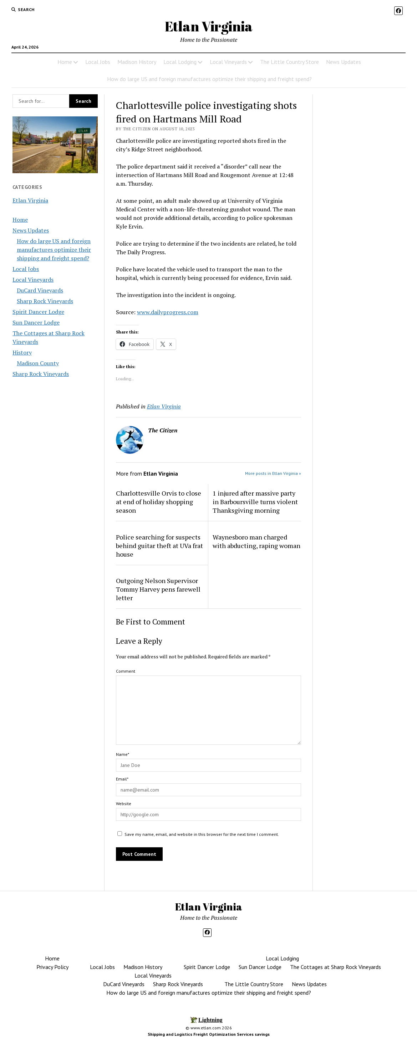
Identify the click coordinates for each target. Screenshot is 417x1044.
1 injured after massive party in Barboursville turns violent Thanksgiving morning (255, 502)
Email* (122, 779)
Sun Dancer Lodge (36, 322)
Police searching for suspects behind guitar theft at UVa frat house (159, 545)
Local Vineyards (228, 61)
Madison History (136, 61)
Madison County (38, 363)
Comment (125, 671)
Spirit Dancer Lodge (38, 312)
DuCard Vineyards (40, 290)
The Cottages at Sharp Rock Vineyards (335, 966)
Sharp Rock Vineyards (45, 301)
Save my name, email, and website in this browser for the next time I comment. (201, 834)
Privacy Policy (52, 966)
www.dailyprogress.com (167, 312)
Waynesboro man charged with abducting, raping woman (256, 541)
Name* (122, 754)
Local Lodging (180, 61)
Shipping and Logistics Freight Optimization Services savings (209, 1034)
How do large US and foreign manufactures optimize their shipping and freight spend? (209, 78)
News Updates (343, 61)
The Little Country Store (289, 61)
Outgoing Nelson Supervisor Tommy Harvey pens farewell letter (158, 589)
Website (123, 803)
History (22, 352)
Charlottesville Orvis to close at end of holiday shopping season (158, 502)
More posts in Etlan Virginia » (273, 473)
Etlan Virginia (209, 26)
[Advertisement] (362, 218)
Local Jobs (97, 61)
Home (64, 61)
